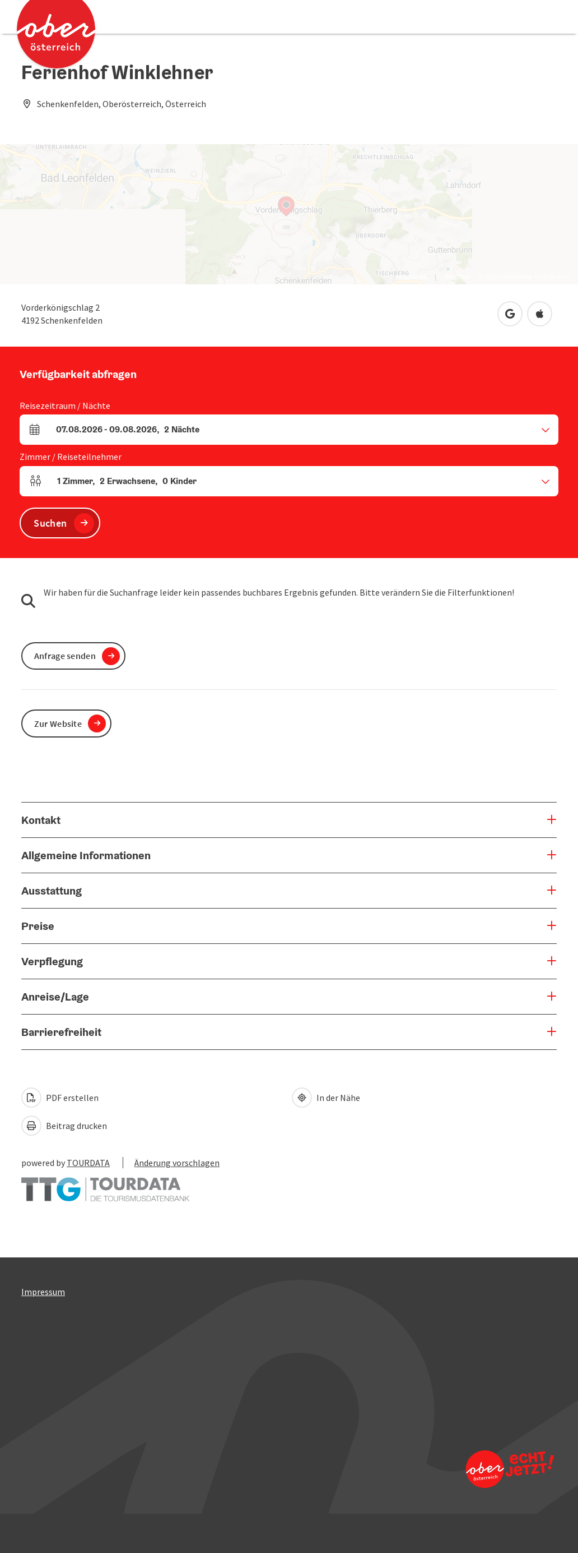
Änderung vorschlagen (177, 1162)
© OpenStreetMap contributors (524, 277)
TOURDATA (88, 1162)
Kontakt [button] (40, 820)
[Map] (289, 214)
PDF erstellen (60, 1097)
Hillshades (411, 277)
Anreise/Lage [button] (55, 996)
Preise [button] (37, 926)
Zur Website (58, 723)
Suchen (50, 523)
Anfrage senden (65, 655)
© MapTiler (454, 277)
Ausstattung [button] (51, 890)
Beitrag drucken (64, 1125)
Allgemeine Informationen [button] (86, 855)
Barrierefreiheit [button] (61, 1032)
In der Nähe (326, 1097)
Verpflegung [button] (52, 961)
